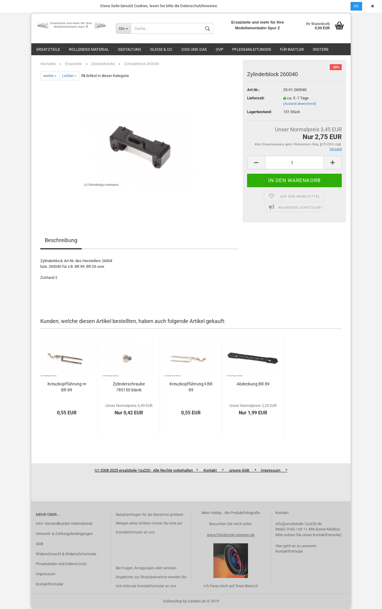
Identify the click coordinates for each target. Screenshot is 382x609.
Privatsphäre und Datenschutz (61, 564)
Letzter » (69, 75)
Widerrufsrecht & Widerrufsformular (66, 554)
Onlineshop (172, 601)
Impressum (45, 574)
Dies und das (194, 49)
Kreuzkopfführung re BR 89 (66, 387)
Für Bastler (292, 49)
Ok (356, 6)
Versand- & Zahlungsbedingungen (64, 533)
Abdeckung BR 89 (253, 384)
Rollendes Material (89, 49)
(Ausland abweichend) (299, 104)
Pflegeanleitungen (251, 49)
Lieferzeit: (256, 98)
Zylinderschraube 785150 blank (129, 387)
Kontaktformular (49, 584)
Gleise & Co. (161, 49)
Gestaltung (129, 49)
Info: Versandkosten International (64, 523)
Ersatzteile (48, 49)
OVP (219, 49)
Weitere (321, 49)
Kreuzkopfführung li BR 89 (191, 387)
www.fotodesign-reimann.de (231, 535)
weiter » (49, 75)
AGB (39, 544)
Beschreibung (61, 240)
